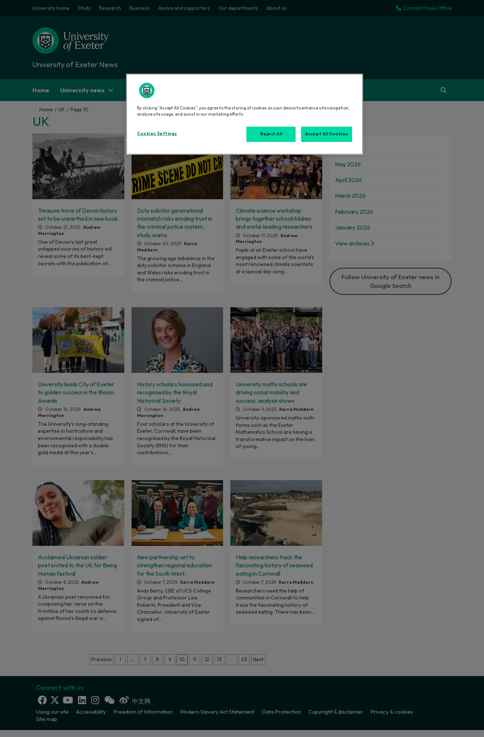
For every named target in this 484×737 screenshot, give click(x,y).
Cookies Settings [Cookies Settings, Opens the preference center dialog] (157, 133)
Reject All (271, 133)
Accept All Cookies (326, 133)
